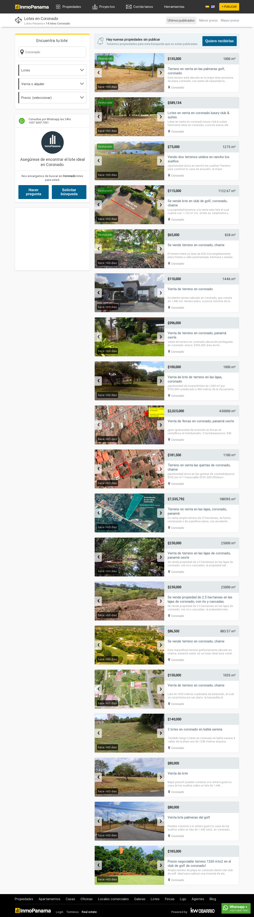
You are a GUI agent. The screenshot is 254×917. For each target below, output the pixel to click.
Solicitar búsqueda (69, 192)
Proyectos (107, 6)
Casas (70, 899)
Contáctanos (143, 6)
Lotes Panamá (33, 23)
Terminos (72, 912)
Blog (213, 899)
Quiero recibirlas (219, 41)
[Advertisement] (52, 239)
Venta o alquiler (52, 84)
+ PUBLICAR (229, 6)
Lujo (183, 899)
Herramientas (174, 6)
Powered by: (179, 912)
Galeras (139, 899)
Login (59, 912)
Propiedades (72, 6)
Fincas (170, 899)
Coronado (177, 87)
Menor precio (208, 20)
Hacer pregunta (33, 192)
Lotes (52, 70)
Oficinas (87, 899)
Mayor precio (230, 20)
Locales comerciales (113, 899)
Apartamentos (49, 899)
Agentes (198, 899)
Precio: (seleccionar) (52, 97)
